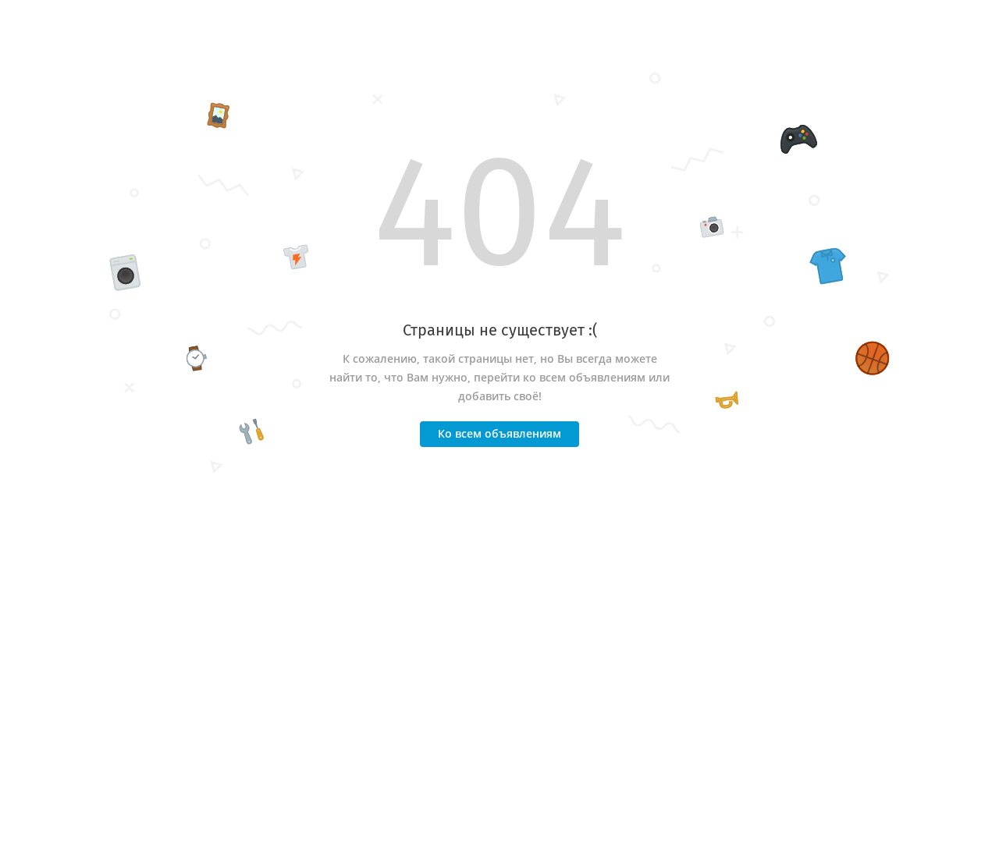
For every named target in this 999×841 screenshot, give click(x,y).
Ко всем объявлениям (499, 433)
